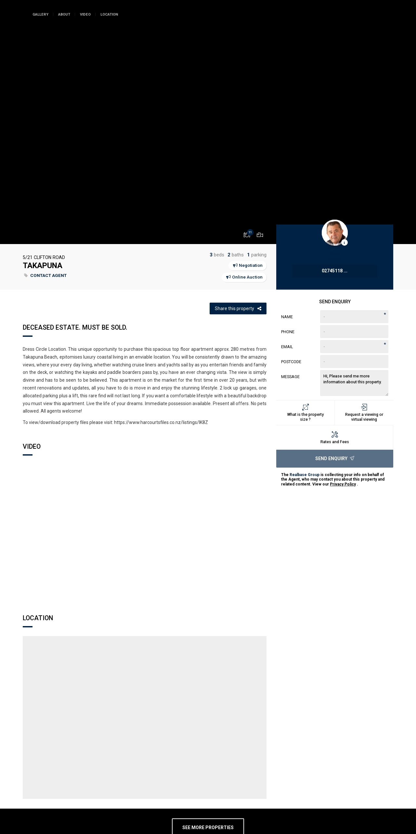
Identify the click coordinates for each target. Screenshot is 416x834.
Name (287, 316)
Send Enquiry (334, 458)
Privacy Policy (343, 484)
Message (290, 376)
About (64, 14)
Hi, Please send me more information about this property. (354, 383)
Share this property (238, 308)
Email (287, 346)
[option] (208, 122)
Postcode (291, 361)
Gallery (40, 14)
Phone (287, 331)
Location (109, 14)
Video (85, 14)
